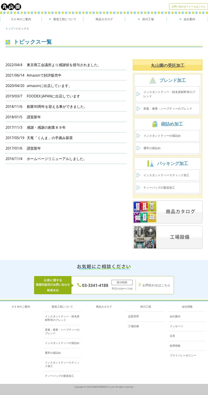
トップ (9, 28)
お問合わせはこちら (154, 285)
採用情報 (175, 345)
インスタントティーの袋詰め (162, 136)
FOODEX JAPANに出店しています (53, 96)
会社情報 (187, 306)
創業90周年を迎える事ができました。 (57, 106)
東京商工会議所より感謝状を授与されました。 (64, 64)
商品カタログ (104, 19)
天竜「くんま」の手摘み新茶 (50, 137)
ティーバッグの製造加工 (159, 188)
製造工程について (62, 19)
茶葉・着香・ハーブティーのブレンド (167, 109)
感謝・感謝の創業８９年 (46, 127)
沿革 (172, 336)
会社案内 (187, 19)
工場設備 (133, 326)
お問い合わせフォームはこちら (188, 6)
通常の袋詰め (152, 148)
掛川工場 (146, 19)
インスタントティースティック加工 (166, 175)
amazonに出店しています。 (49, 85)
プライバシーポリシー (183, 355)
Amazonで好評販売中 (44, 75)
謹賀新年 (34, 117)
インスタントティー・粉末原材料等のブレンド (169, 94)
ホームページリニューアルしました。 (57, 158)
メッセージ (176, 326)
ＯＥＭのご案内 (21, 19)
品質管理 (133, 316)
